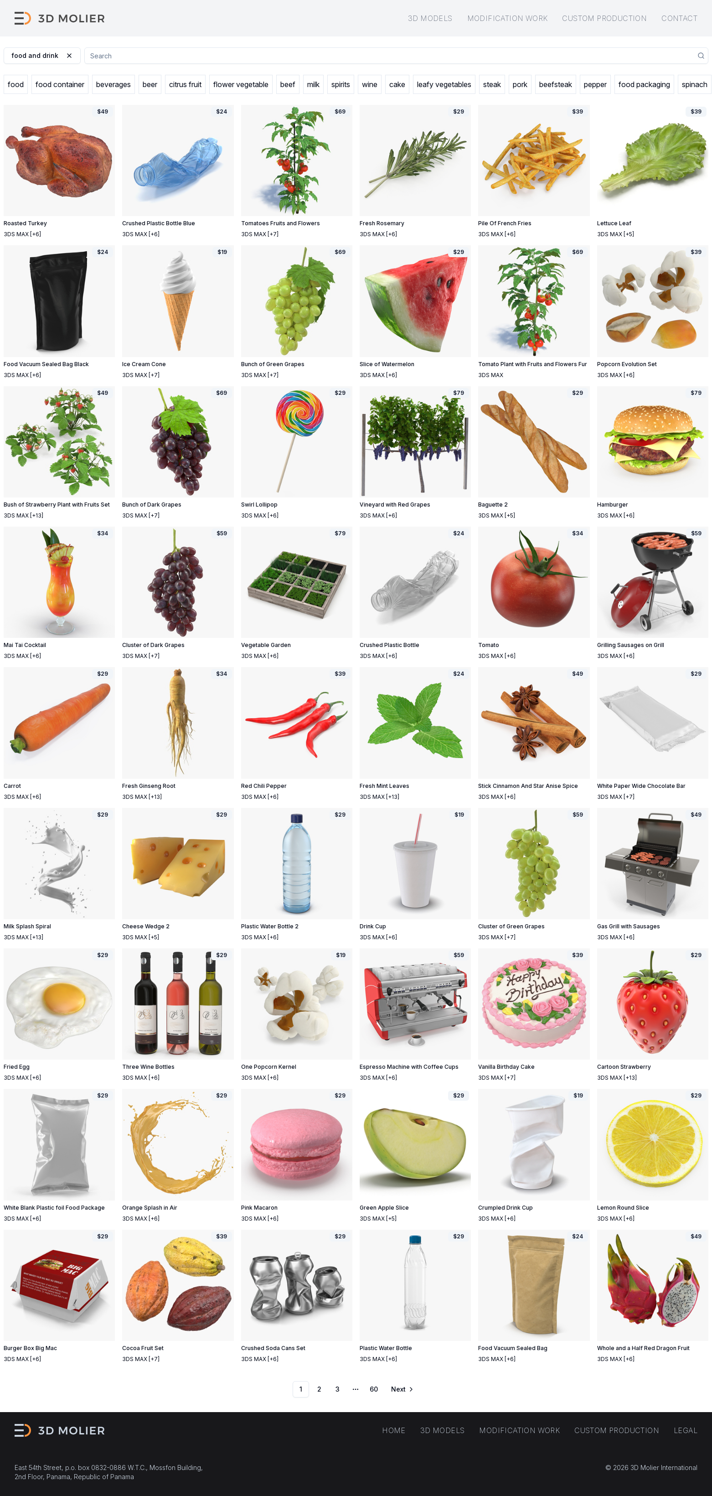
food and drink (42, 55)
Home (394, 1430)
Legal (685, 1430)
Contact (679, 18)
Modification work (507, 18)
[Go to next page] (401, 1389)
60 (374, 1389)
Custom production (604, 18)
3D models (430, 18)
